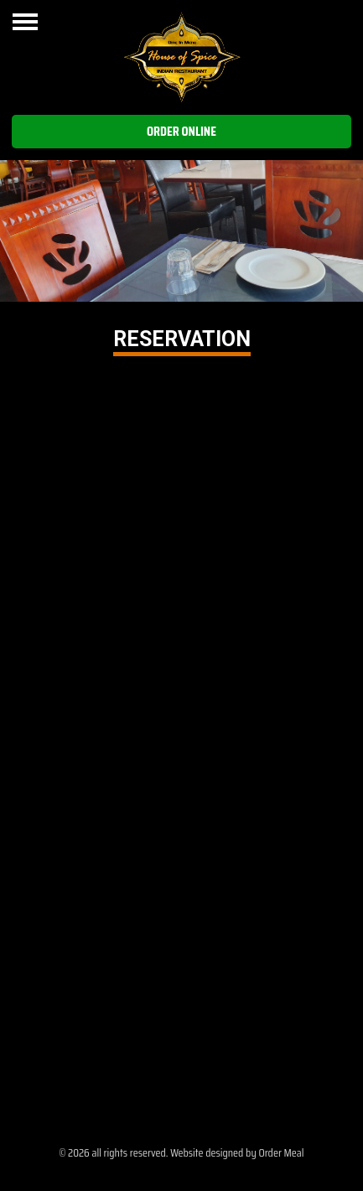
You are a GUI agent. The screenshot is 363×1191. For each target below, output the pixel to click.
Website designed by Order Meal (236, 1152)
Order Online (181, 131)
